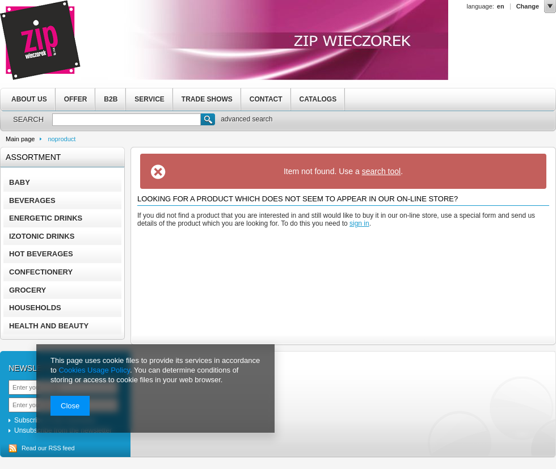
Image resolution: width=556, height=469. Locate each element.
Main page (20, 139)
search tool (381, 171)
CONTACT (266, 99)
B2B (110, 99)
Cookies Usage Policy (93, 370)
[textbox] (126, 119)
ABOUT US (29, 99)
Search (208, 120)
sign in (359, 223)
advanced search (246, 119)
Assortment (33, 157)
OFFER (75, 99)
